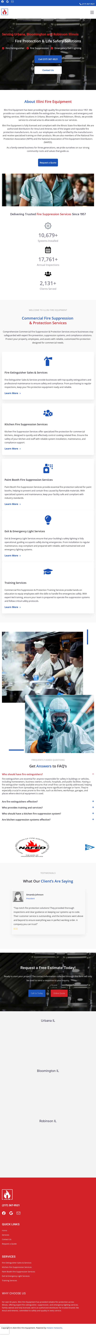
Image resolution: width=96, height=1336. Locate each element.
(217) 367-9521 (11, 1205)
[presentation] (4, 1330)
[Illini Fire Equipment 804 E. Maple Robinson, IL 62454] (48, 1144)
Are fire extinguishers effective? (20, 801)
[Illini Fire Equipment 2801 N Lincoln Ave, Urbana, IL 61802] (48, 1044)
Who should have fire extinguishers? (22, 774)
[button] (48, 774)
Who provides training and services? (22, 807)
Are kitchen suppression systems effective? (26, 819)
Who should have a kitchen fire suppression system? (31, 813)
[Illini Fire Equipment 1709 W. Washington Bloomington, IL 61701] (48, 1094)
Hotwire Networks (54, 1328)
